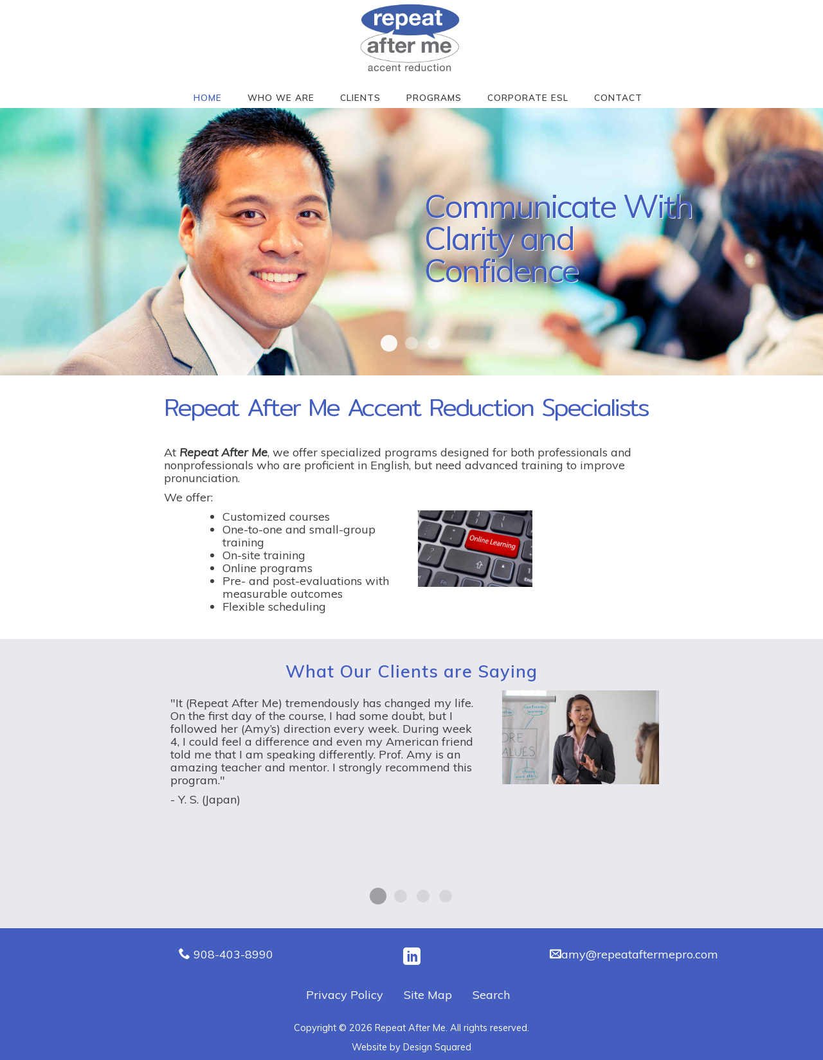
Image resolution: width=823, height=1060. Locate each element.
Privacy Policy (344, 994)
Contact (618, 97)
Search (491, 994)
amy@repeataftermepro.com (639, 954)
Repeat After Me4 (411, 343)
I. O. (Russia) (423, 896)
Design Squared (437, 1047)
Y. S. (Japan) (378, 896)
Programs (434, 97)
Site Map (428, 994)
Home (208, 97)
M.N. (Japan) (445, 896)
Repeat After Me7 (389, 343)
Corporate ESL (527, 97)
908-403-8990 (233, 954)
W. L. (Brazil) (400, 896)
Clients (360, 97)
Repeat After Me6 (434, 343)
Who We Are (281, 97)
